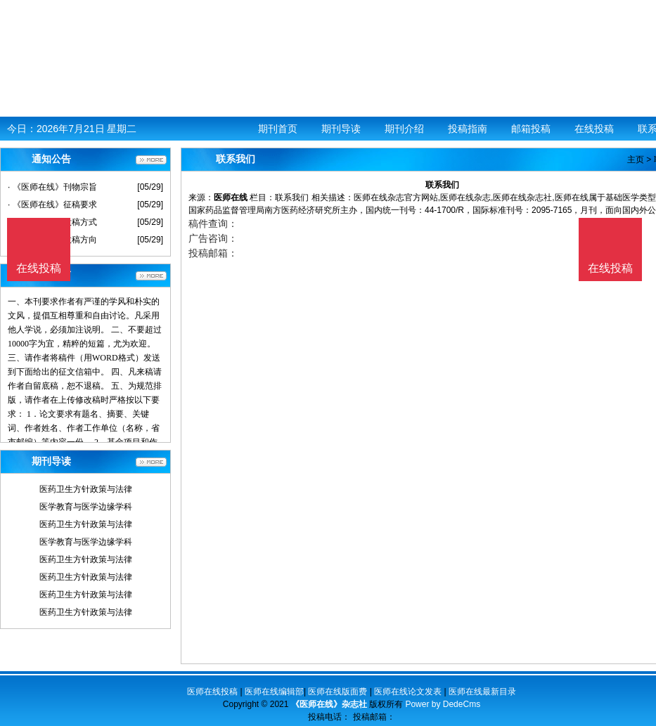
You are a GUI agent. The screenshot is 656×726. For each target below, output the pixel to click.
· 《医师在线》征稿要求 (52, 204)
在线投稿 (594, 128)
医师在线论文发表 (408, 691)
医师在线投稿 (212, 691)
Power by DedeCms (442, 704)
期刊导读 (341, 128)
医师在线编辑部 (274, 691)
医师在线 (230, 197)
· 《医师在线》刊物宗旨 (52, 187)
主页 (635, 159)
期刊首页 (277, 128)
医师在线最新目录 (482, 691)
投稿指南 (467, 128)
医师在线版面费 (337, 691)
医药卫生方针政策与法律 (85, 489)
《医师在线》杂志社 (329, 704)
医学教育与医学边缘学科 (85, 507)
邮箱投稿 (531, 128)
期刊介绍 (404, 128)
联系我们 (292, 197)
